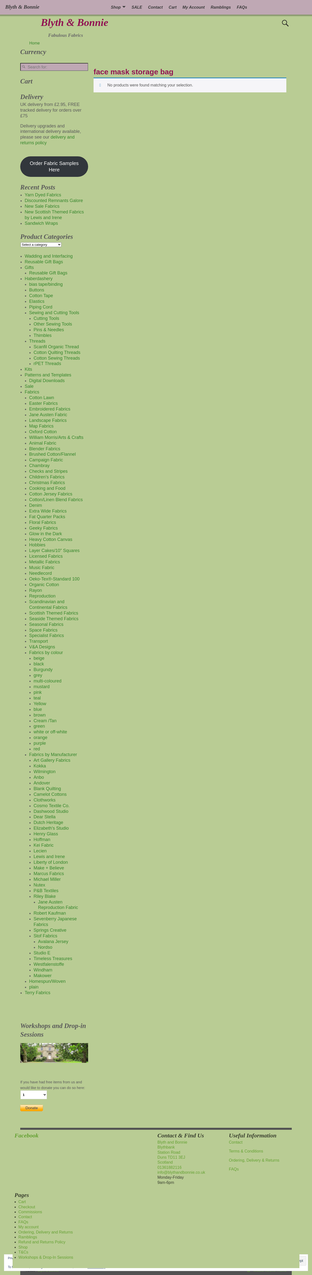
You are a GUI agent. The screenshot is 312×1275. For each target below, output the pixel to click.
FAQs (242, 7)
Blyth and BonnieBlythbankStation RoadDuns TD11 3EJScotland (172, 1152)
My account (29, 1227)
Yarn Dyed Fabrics (43, 194)
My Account (193, 7)
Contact (155, 7)
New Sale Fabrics (42, 206)
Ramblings (221, 7)
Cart (172, 7)
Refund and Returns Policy (42, 1242)
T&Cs (23, 1252)
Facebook (27, 1135)
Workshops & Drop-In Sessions (46, 1257)
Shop (116, 7)
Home (34, 43)
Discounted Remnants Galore (54, 200)
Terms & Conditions (246, 1151)
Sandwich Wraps (41, 223)
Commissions (30, 1212)
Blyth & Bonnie (74, 22)
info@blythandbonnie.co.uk (181, 1172)
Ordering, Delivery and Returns (46, 1232)
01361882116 (169, 1167)
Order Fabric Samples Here (54, 166)
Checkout (27, 1207)
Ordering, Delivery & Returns (254, 1160)
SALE (137, 7)
